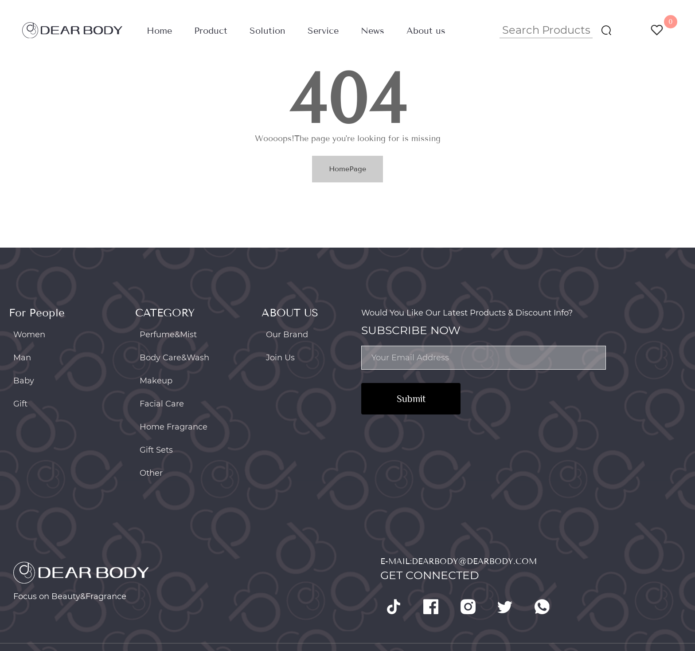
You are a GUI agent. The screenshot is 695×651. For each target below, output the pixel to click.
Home (159, 31)
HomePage (347, 169)
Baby (23, 381)
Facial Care (162, 404)
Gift (20, 404)
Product (210, 31)
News (372, 31)
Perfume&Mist (168, 334)
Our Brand (287, 334)
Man (22, 358)
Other (151, 473)
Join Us (280, 358)
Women (29, 334)
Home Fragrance (173, 427)
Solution (267, 31)
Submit (411, 398)
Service (323, 31)
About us (425, 31)
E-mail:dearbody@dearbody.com (458, 561)
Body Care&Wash (174, 358)
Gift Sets (156, 450)
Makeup (156, 381)
